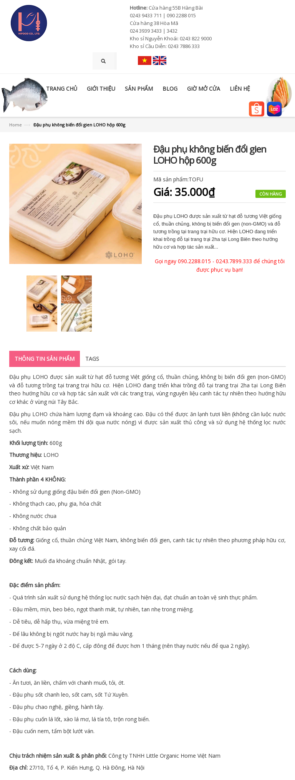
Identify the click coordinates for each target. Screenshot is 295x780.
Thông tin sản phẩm (45, 358)
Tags (92, 358)
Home (15, 125)
